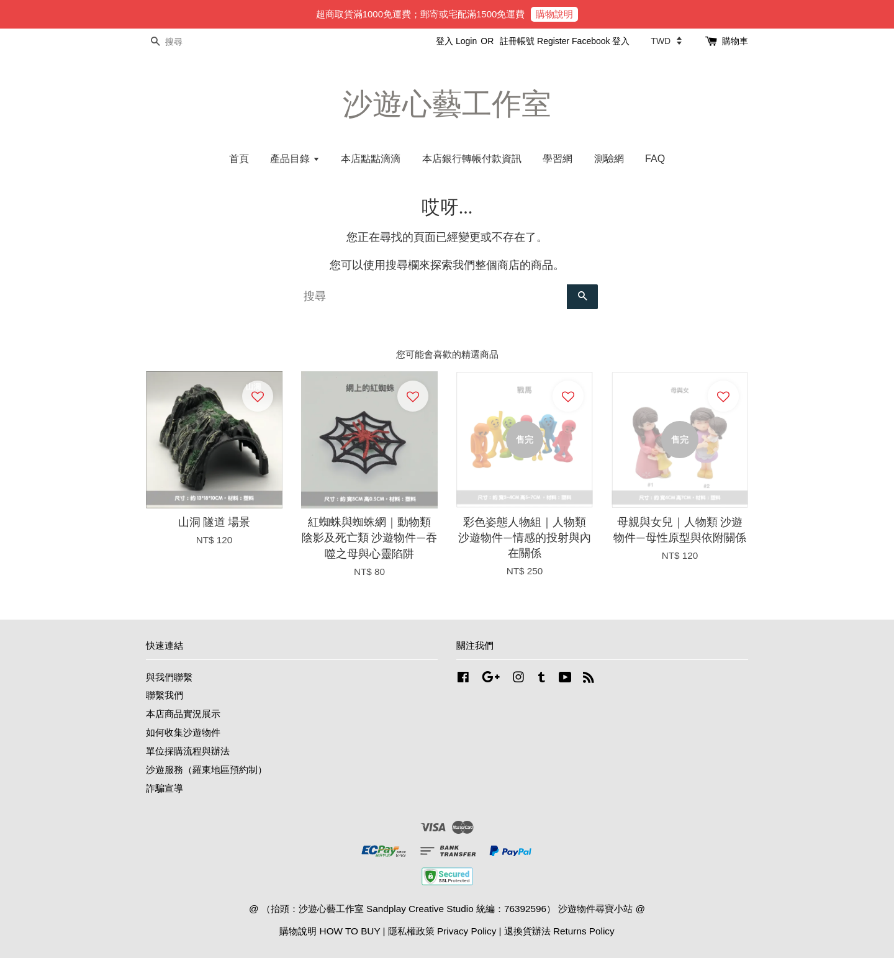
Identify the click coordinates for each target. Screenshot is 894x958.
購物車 (735, 41)
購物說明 (554, 14)
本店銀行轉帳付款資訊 (472, 158)
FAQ (655, 158)
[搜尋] (183, 42)
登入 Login (456, 41)
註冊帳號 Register (534, 41)
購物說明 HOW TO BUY (329, 931)
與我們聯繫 (169, 677)
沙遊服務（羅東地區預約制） (206, 769)
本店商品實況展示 (183, 713)
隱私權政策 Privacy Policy (442, 931)
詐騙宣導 (164, 788)
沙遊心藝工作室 (447, 104)
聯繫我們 (164, 695)
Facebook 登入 (601, 41)
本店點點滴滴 (370, 158)
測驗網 (609, 158)
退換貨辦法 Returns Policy (559, 931)
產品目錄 (294, 158)
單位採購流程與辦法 (188, 751)
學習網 (557, 158)
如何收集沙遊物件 (183, 732)
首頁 (239, 158)
